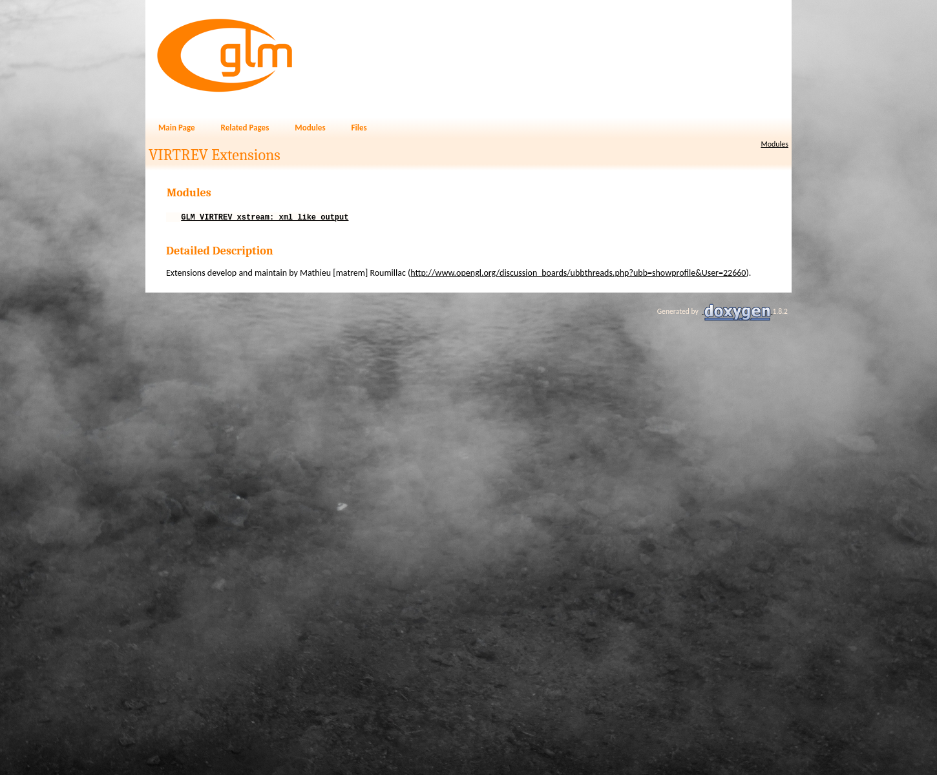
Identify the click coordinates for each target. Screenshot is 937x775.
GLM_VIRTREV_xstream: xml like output (264, 218)
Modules (774, 144)
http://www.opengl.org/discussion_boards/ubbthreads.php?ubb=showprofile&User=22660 (578, 274)
